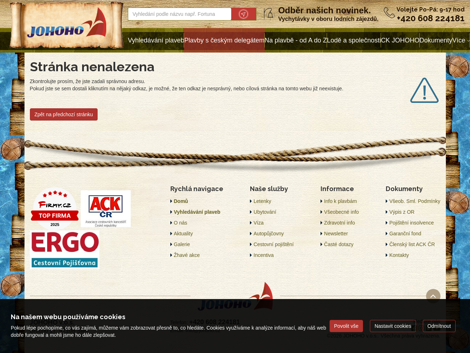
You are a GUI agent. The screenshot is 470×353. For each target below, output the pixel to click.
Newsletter (336, 233)
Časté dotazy (339, 244)
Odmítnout (439, 326)
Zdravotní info (339, 223)
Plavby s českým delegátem (224, 40)
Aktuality (183, 233)
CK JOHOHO (400, 40)
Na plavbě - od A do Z (296, 40)
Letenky (262, 201)
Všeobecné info (341, 212)
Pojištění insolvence (411, 223)
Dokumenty (436, 40)
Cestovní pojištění (274, 244)
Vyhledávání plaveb (156, 40)
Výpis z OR (402, 212)
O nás (180, 223)
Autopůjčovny (269, 233)
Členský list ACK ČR (412, 244)
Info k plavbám (340, 201)
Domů (181, 201)
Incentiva (264, 255)
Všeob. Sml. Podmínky (414, 201)
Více (458, 40)
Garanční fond (405, 233)
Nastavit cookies (393, 326)
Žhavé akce (187, 255)
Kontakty (399, 255)
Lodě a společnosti (354, 40)
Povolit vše (346, 326)
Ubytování (265, 212)
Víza (259, 223)
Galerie (182, 244)
